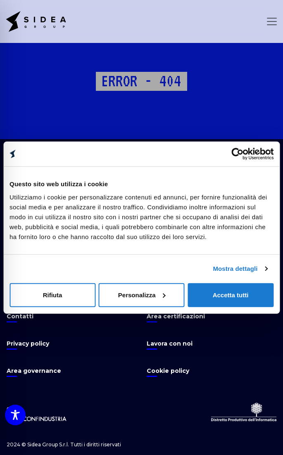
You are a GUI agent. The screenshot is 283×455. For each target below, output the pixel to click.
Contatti (20, 316)
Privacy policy (28, 343)
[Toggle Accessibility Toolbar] (15, 415)
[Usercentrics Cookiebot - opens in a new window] (237, 154)
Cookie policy (168, 370)
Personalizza (142, 294)
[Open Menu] (272, 21)
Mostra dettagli (235, 268)
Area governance (34, 370)
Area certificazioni (176, 316)
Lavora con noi (170, 343)
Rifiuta (52, 294)
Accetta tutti (231, 294)
